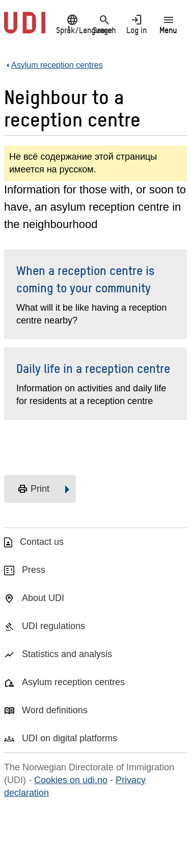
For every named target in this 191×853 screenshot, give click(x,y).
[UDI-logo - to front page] (24, 28)
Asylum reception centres (73, 682)
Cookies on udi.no (70, 780)
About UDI (43, 598)
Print (33, 489)
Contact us (42, 542)
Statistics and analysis (67, 654)
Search (104, 24)
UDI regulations (53, 626)
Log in (136, 24)
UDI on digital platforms (69, 738)
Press (33, 570)
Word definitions (55, 710)
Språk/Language (72, 24)
